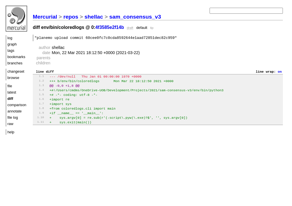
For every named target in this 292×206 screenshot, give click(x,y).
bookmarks (16, 57)
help (10, 132)
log (9, 38)
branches (15, 63)
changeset (15, 71)
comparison (16, 105)
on (280, 73)
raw (10, 124)
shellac (93, 17)
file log (12, 117)
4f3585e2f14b (109, 27)
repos (70, 17)
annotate (14, 111)
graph (12, 44)
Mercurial (45, 17)
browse (13, 78)
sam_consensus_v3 (135, 17)
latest (11, 92)
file (9, 86)
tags (10, 50)
